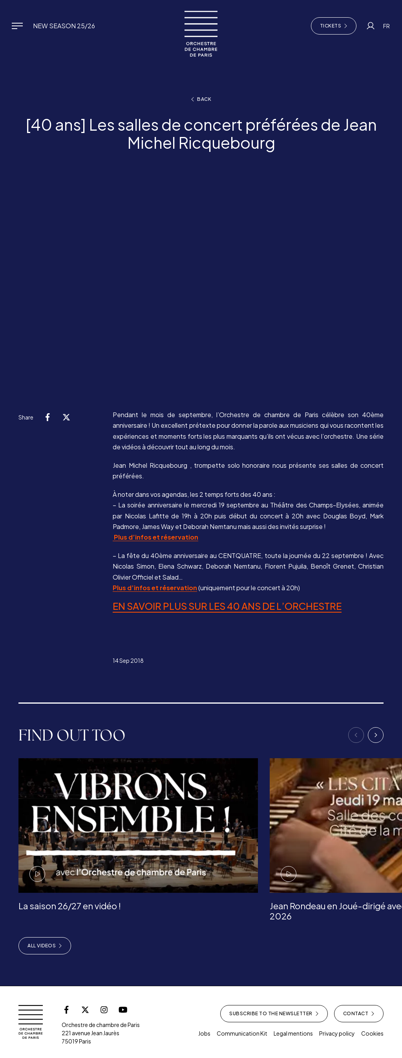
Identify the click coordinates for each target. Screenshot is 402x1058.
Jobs (204, 1033)
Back (201, 99)
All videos (44, 946)
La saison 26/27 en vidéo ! (69, 905)
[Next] (376, 735)
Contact (359, 1014)
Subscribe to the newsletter (274, 1014)
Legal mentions (293, 1033)
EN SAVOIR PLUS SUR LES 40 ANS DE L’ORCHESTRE (227, 606)
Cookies (372, 1033)
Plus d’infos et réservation (155, 537)
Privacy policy (337, 1033)
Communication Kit (242, 1033)
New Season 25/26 (64, 26)
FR (386, 25)
